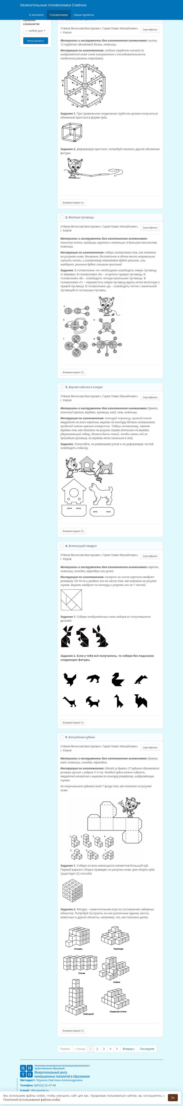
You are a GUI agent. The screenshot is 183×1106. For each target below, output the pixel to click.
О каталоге (36, 15)
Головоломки (59, 15)
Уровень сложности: (31, 22)
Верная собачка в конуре (84, 387)
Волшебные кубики (80, 737)
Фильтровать (35, 40)
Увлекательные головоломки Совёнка (53, 5)
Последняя (147, 1049)
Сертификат (150, 29)
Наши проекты (84, 15)
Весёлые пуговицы (79, 217)
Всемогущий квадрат (81, 546)
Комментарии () (73, 202)
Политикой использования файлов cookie (31, 1099)
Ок (173, 1097)
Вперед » (129, 1049)
